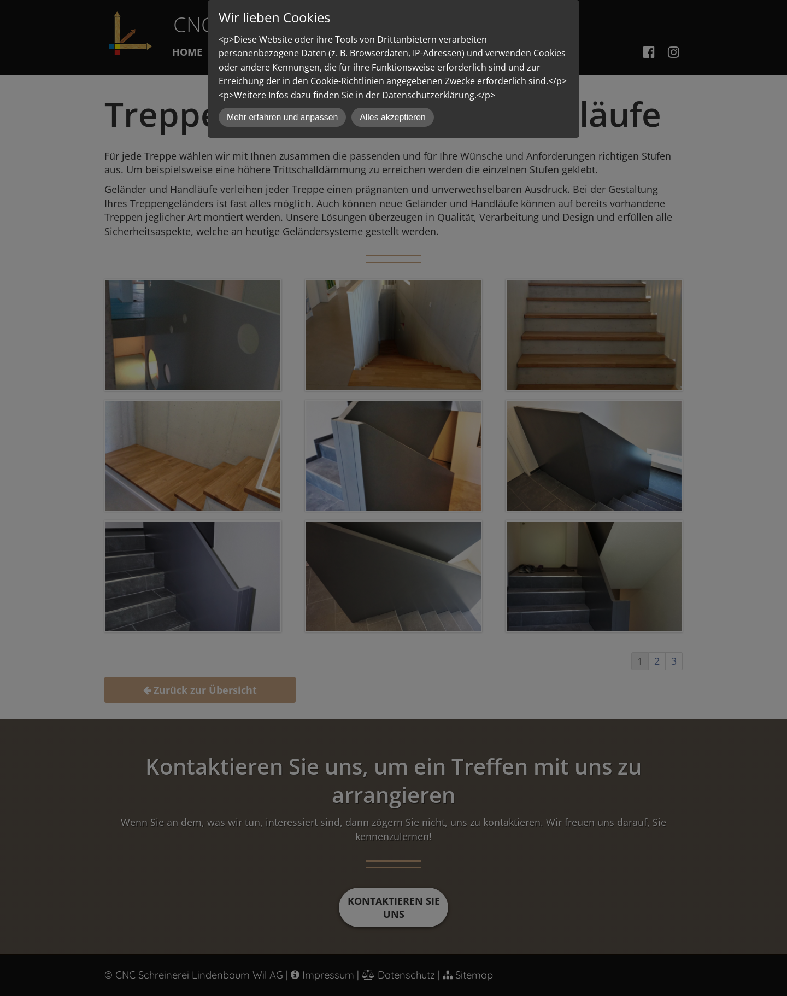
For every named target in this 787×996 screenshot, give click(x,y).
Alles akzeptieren (393, 117)
